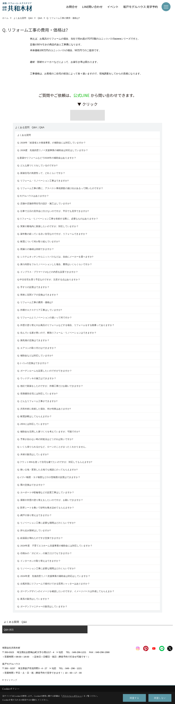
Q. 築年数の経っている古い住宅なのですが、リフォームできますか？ (53, 234)
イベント (113, 7)
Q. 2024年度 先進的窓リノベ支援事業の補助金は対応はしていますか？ (53, 576)
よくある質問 (24, 135)
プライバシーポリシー (72, 695)
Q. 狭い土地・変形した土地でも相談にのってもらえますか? (47, 469)
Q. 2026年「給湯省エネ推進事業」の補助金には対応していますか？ (51, 142)
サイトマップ (10, 680)
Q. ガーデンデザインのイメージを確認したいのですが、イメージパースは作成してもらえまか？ (65, 591)
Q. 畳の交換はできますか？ (31, 484)
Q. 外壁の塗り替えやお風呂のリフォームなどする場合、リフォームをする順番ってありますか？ (66, 325)
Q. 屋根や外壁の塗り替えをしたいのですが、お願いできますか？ (50, 500)
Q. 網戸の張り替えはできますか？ (34, 515)
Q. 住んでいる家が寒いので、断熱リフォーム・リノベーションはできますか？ (56, 332)
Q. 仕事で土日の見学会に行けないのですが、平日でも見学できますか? (53, 211)
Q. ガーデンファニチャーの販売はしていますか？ (42, 606)
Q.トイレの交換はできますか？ (33, 363)
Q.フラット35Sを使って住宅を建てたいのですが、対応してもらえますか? (54, 462)
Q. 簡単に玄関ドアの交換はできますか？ (37, 294)
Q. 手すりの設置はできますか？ (33, 287)
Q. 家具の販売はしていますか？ (33, 599)
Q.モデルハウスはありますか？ (33, 196)
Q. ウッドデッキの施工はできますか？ (36, 378)
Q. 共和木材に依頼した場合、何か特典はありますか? (44, 408)
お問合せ (71, 7)
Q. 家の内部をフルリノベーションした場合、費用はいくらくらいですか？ (54, 264)
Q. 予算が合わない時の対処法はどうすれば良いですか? (45, 439)
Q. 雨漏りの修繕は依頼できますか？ (35, 249)
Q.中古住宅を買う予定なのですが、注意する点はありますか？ (48, 279)
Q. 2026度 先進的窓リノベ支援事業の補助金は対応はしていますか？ (52, 150)
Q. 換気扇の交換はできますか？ (33, 340)
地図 (61, 652)
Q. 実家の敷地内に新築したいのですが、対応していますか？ (48, 226)
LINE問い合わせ (92, 7)
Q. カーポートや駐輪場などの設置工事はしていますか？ (45, 492)
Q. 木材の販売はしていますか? (32, 454)
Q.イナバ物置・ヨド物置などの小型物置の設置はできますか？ (48, 477)
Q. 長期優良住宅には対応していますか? (37, 393)
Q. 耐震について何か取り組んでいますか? (38, 241)
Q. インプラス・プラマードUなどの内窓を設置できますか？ (47, 272)
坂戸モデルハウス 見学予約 (140, 7)
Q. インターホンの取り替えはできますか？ (39, 561)
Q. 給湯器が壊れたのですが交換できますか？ (40, 538)
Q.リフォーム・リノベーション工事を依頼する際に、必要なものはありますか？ (57, 218)
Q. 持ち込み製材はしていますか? (34, 530)
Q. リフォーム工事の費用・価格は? (35, 302)
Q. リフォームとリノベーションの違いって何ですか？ (44, 317)
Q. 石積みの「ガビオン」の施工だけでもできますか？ (44, 553)
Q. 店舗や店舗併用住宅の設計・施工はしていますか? (44, 203)
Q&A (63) (9, 629)
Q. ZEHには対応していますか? (32, 424)
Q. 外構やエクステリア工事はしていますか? (39, 310)
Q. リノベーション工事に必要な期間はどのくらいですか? (46, 523)
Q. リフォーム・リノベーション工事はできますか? (43, 180)
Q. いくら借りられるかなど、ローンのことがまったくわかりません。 (52, 446)
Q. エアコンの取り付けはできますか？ (36, 348)
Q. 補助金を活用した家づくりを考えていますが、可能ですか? (48, 431)
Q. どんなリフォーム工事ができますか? (37, 401)
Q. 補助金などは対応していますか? (35, 355)
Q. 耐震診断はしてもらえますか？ (34, 416)
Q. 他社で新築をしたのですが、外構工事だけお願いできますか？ (50, 386)
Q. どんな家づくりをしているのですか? (37, 165)
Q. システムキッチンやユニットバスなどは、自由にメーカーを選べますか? (55, 256)
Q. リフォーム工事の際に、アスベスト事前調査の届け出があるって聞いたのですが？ (60, 188)
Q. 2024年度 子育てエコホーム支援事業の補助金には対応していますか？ (54, 545)
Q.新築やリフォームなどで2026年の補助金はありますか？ (46, 158)
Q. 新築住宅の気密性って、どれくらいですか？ (41, 173)
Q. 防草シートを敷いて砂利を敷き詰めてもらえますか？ (45, 507)
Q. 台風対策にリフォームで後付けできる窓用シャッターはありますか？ (53, 583)
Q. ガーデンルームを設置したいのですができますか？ (44, 370)
